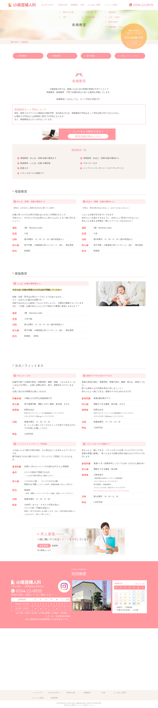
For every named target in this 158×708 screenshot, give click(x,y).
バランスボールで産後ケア (32, 173)
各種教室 (74, 5)
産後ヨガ (24, 168)
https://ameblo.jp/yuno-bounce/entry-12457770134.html (111, 491)
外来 (82, 5)
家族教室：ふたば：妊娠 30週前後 (35, 163)
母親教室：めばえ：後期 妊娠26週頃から (101, 158)
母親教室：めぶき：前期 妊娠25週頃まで (38, 158)
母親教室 (23, 56)
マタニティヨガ (90, 163)
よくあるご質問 (93, 5)
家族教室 (57, 56)
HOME (16, 42)
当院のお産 (62, 5)
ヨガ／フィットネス (129, 56)
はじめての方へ (47, 5)
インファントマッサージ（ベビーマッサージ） (104, 168)
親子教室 (91, 56)
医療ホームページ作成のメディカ (83, 705)
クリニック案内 (111, 5)
